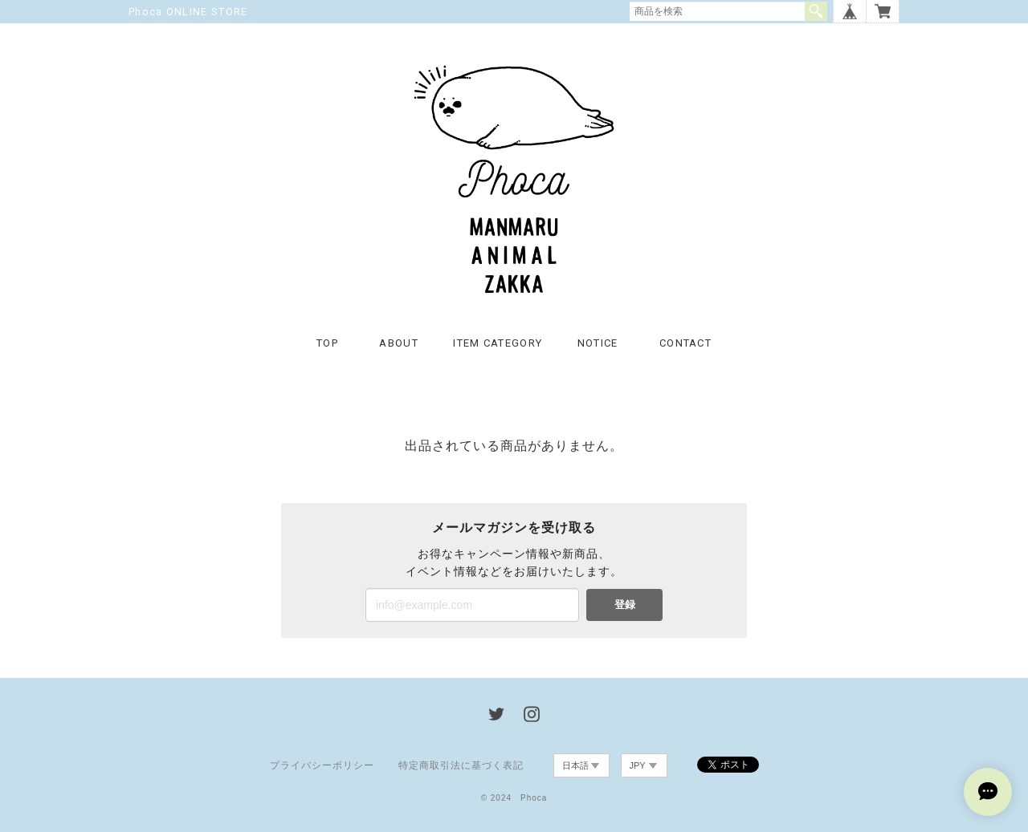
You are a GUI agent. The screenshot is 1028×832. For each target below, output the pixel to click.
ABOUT (398, 343)
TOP (327, 343)
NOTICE (597, 343)
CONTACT (685, 343)
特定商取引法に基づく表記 (461, 765)
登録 (624, 605)
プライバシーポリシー (322, 765)
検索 (816, 11)
